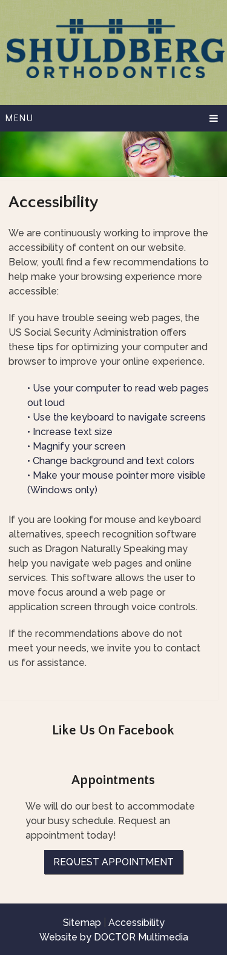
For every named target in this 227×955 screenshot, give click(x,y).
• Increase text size (71, 432)
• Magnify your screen (77, 446)
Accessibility (136, 922)
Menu (19, 118)
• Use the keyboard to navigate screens (117, 417)
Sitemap (82, 922)
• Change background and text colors (112, 461)
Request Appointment (113, 862)
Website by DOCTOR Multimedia (113, 937)
